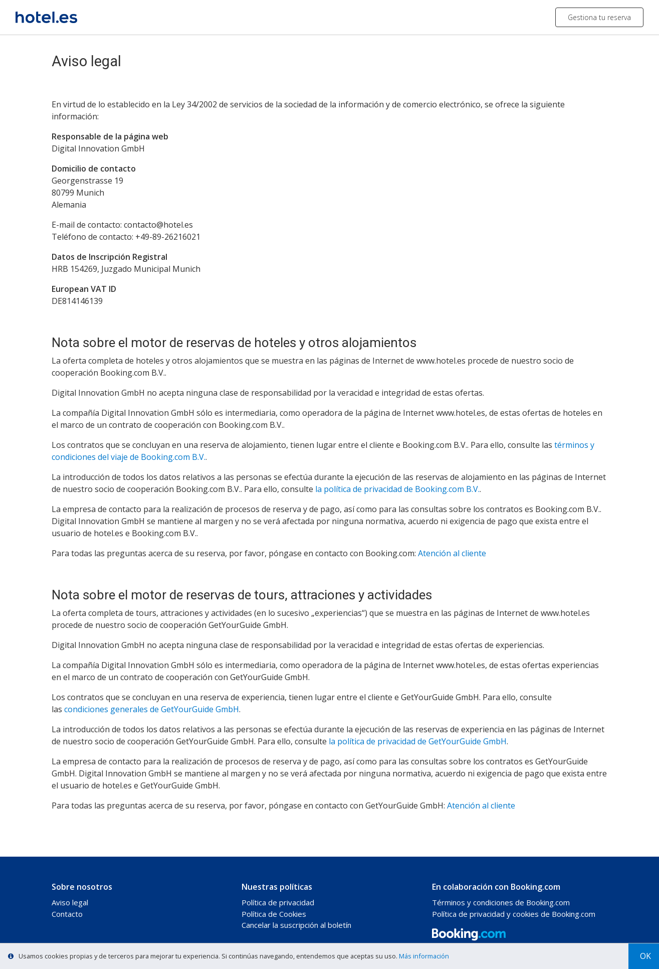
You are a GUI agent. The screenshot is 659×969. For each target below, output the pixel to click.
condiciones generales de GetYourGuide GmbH (151, 709)
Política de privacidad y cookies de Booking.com (513, 914)
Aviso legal (70, 902)
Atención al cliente (452, 553)
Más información (424, 955)
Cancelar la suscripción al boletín (296, 925)
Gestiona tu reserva (599, 17)
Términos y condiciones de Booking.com (501, 902)
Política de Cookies (274, 914)
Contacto (67, 914)
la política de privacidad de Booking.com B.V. (397, 489)
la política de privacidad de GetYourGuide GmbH (418, 741)
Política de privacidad (278, 902)
